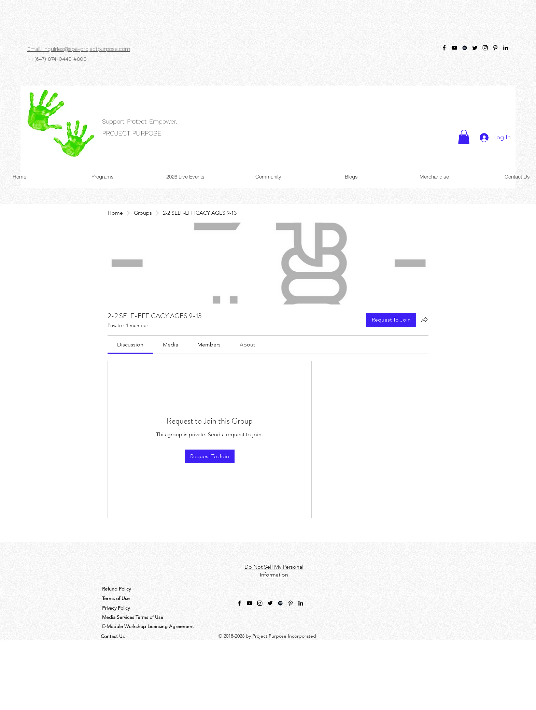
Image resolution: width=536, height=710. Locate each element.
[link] (130, 344)
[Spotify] (464, 47)
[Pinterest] (495, 47)
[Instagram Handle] (485, 47)
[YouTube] (454, 47)
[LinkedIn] (505, 47)
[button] (464, 137)
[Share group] (424, 319)
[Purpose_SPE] (474, 47)
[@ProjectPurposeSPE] (444, 47)
